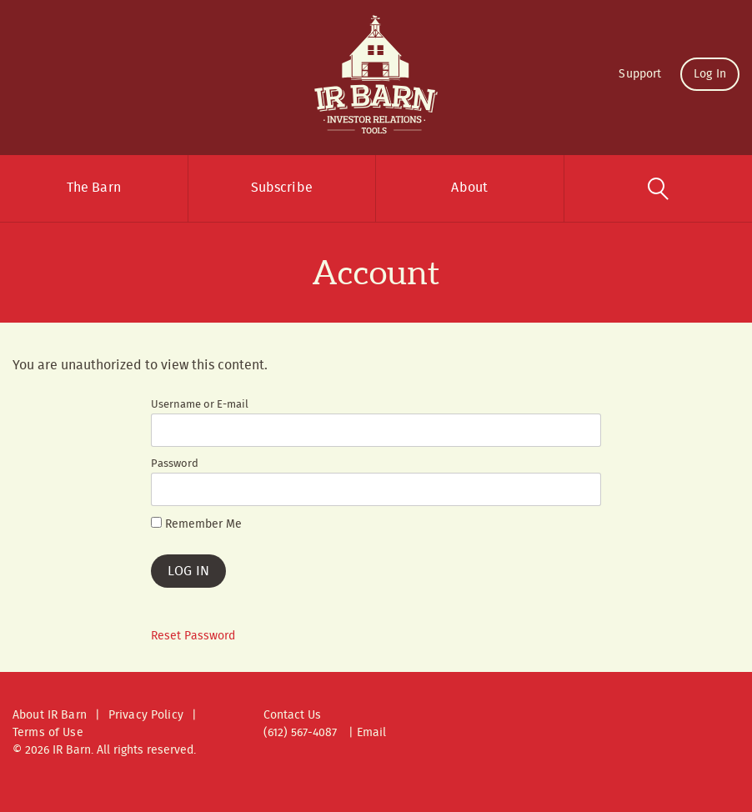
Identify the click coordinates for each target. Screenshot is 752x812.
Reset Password (193, 636)
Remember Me (196, 525)
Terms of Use (48, 733)
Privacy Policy (145, 715)
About (469, 188)
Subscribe (282, 188)
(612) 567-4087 (300, 733)
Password (174, 464)
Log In (710, 74)
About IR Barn (50, 715)
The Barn (94, 188)
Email (371, 733)
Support (640, 74)
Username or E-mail (199, 405)
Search (658, 188)
